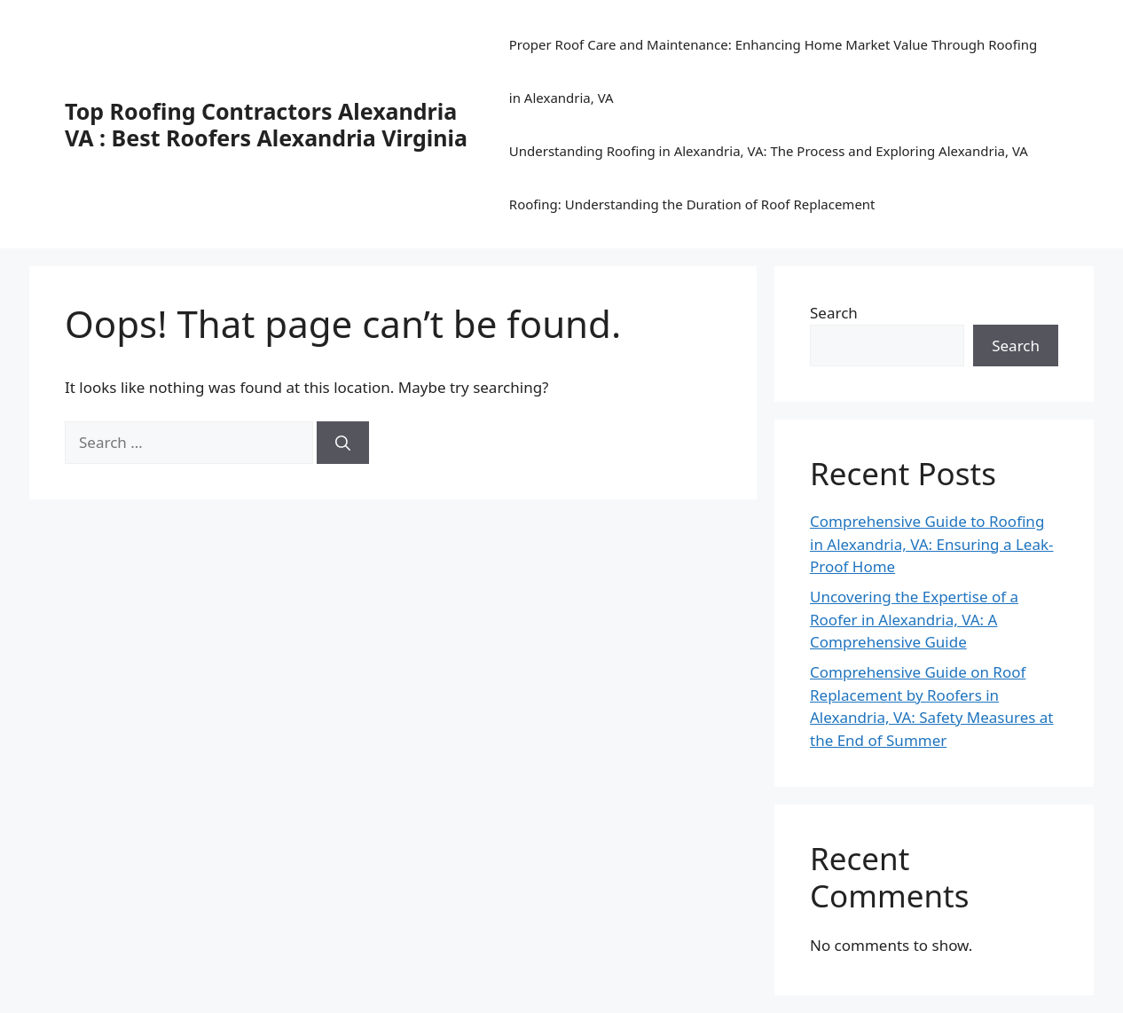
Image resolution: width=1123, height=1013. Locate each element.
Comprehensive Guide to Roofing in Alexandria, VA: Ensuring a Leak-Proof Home (932, 544)
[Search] (343, 442)
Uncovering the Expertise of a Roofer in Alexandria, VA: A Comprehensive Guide (914, 619)
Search (834, 312)
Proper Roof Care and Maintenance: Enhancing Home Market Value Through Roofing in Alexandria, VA (773, 70)
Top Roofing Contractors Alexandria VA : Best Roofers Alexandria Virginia (266, 124)
